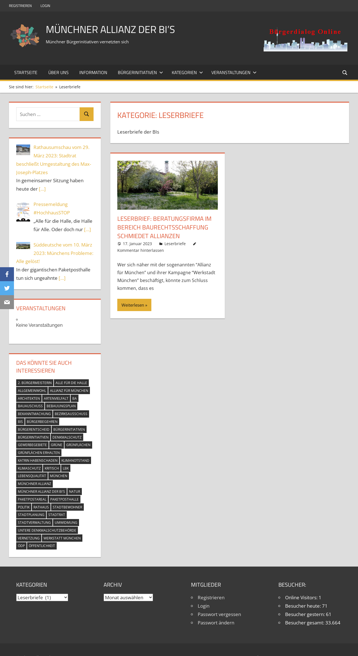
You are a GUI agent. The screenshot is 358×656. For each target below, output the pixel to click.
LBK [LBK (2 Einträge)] (66, 468)
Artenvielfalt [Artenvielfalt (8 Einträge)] (56, 398)
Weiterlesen (132, 305)
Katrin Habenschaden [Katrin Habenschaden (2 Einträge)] (38, 460)
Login (45, 5)
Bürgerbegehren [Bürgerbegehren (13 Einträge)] (42, 421)
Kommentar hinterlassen (140, 250)
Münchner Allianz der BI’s (110, 29)
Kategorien (187, 72)
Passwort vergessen (219, 614)
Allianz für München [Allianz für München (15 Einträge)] (69, 390)
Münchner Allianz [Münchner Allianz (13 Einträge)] (34, 483)
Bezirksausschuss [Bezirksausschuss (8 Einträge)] (71, 413)
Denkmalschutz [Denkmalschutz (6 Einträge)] (67, 437)
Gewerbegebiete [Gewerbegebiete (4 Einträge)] (32, 444)
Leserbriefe (175, 243)
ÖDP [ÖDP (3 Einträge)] (21, 545)
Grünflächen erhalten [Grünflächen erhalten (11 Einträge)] (39, 452)
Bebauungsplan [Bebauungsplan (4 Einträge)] (61, 406)
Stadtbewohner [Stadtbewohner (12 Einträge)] (67, 507)
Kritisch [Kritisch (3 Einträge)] (52, 468)
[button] (305, 39)
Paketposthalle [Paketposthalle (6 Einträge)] (64, 499)
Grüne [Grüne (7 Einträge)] (56, 444)
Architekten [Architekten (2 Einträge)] (29, 398)
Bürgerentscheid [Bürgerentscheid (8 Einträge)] (33, 429)
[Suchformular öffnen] (345, 72)
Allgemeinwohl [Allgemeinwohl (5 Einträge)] (32, 390)
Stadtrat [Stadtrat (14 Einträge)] (56, 514)
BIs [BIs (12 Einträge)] (20, 421)
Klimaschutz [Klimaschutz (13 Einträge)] (29, 468)
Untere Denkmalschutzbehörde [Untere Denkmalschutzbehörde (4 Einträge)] (47, 530)
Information (93, 72)
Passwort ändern (216, 622)
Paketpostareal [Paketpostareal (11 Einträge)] (32, 499)
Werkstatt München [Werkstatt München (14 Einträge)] (62, 538)
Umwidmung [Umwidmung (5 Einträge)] (66, 522)
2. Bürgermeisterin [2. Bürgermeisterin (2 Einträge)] (35, 382)
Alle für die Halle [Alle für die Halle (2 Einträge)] (71, 382)
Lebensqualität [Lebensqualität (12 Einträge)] (32, 475)
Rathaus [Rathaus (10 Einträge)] (41, 507)
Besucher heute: (303, 606)
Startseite (25, 72)
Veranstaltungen (234, 72)
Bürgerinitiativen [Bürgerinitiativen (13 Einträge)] (69, 429)
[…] (42, 189)
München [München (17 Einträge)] (58, 475)
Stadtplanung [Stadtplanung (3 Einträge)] (31, 514)
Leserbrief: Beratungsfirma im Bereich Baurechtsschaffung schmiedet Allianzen (164, 227)
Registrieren (20, 5)
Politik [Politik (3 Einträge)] (24, 507)
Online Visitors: (302, 597)
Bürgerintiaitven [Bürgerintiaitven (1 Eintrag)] (33, 437)
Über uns (58, 72)
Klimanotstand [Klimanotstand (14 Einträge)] (75, 460)
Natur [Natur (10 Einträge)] (74, 491)
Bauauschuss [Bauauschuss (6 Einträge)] (30, 406)
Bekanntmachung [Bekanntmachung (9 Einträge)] (34, 413)
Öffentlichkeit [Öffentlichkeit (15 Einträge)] (42, 545)
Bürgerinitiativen (140, 72)
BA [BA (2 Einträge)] (74, 398)
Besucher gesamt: (305, 622)
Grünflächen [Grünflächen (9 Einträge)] (78, 444)
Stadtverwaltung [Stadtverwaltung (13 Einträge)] (34, 522)
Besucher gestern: (305, 614)
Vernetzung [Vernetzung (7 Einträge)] (29, 538)
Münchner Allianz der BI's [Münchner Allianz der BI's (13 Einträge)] (41, 491)
